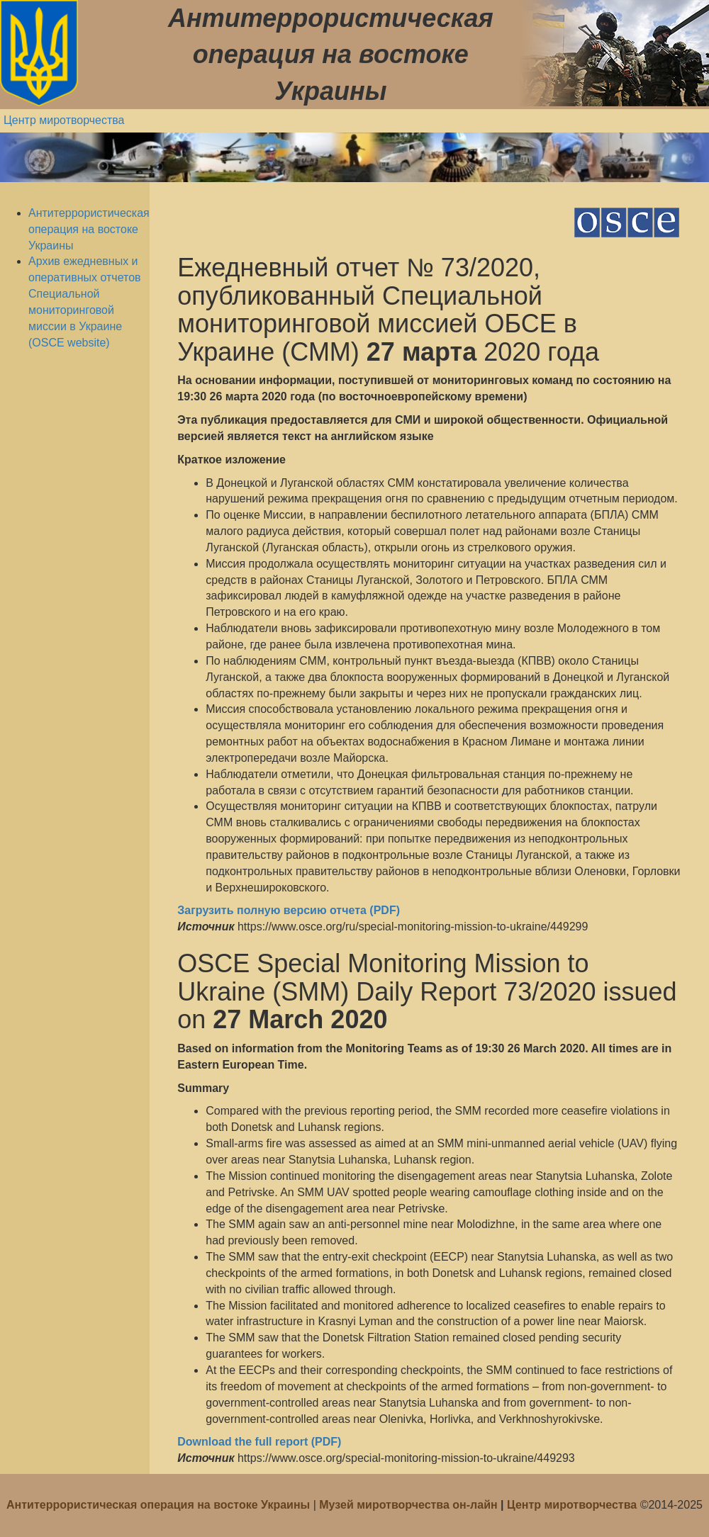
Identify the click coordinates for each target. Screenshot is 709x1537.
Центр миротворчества (64, 120)
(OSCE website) (69, 343)
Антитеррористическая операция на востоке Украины (89, 229)
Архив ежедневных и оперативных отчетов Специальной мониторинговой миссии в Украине (84, 293)
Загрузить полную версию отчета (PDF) (288, 910)
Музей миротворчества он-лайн (410, 1505)
